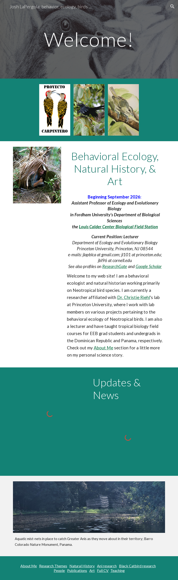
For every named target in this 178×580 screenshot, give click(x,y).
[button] (172, 6)
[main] (89, 39)
